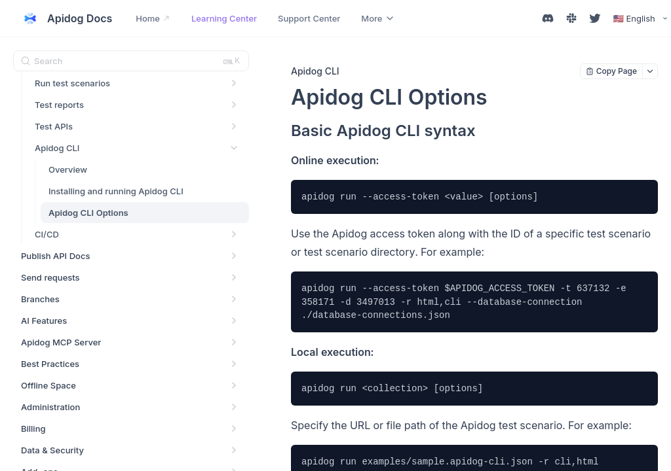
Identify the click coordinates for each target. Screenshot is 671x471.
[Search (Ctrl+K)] (131, 60)
